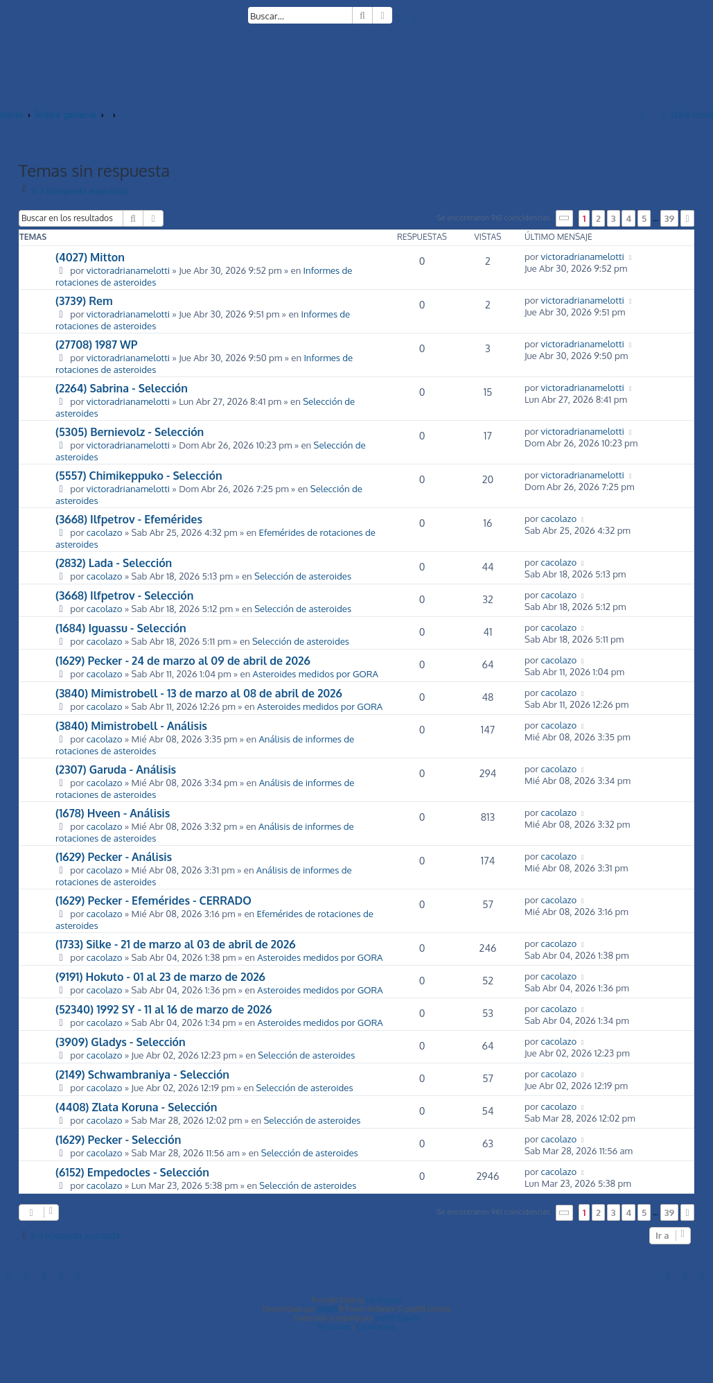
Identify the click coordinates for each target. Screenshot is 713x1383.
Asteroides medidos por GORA (315, 673)
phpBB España (397, 1318)
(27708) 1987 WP (96, 344)
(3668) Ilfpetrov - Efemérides (128, 519)
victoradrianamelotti (128, 270)
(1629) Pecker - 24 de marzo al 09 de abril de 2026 (182, 661)
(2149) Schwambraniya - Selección (142, 1074)
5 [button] (644, 218)
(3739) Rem (84, 301)
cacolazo (105, 532)
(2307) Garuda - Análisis (115, 769)
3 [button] (613, 218)
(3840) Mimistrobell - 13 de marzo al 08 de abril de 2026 (198, 693)
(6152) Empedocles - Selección (132, 1172)
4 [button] (628, 218)
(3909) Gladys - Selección (120, 1042)
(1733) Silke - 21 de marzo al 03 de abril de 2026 (175, 944)
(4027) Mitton (90, 257)
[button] (565, 218)
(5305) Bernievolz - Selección (129, 432)
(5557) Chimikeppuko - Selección (138, 475)
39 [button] (669, 218)
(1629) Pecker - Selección (118, 1140)
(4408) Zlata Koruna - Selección (136, 1107)
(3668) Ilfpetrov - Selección (124, 595)
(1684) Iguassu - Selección (120, 628)
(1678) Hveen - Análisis (112, 813)
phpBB (327, 1309)
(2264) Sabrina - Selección (121, 388)
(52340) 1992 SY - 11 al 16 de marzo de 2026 (163, 1009)
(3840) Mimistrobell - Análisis (131, 726)
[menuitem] (398, 18)
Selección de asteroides (302, 576)
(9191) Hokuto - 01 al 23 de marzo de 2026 (160, 977)
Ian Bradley (383, 1300)
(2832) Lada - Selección (113, 563)
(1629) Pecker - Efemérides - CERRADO (153, 900)
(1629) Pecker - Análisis (113, 857)
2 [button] (598, 218)
